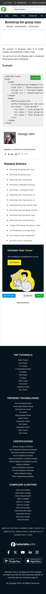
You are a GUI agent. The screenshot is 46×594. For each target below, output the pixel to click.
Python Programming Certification (23, 476)
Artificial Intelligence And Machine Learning (23, 461)
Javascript (33, 16)
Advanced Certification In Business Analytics (22, 458)
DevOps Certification (23, 464)
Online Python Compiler (23, 493)
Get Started (14, 262)
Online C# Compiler (23, 505)
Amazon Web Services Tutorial (23, 406)
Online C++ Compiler (23, 502)
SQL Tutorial (23, 390)
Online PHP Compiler (23, 508)
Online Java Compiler (23, 490)
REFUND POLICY (36, 532)
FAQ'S (30, 535)
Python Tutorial (23, 360)
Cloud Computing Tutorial (23, 403)
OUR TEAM (14, 528)
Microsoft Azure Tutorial (23, 409)
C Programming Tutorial (23, 369)
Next (39, 296)
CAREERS (23, 528)
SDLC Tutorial (23, 430)
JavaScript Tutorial (23, 387)
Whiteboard (20, 3)
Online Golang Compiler (23, 496)
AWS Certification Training (23, 473)
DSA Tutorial (23, 424)
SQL (7, 16)
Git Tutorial (22, 412)
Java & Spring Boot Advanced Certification (23, 450)
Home (8, 3)
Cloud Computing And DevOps (23, 455)
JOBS (31, 528)
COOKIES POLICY (20, 535)
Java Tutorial (23, 363)
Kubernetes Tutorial (23, 421)
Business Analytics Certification (23, 447)
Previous (28, 296)
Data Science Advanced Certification (23, 453)
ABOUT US (5, 528)
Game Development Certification (23, 467)
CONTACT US (39, 528)
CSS (23, 16)
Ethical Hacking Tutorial (23, 415)
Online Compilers (37, 3)
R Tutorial (23, 378)
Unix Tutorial (23, 433)
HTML (15, 16)
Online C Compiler (23, 499)
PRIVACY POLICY (22, 532)
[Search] (29, 9)
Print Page (9, 296)
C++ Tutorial (23, 366)
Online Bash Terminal (23, 514)
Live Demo (35, 78)
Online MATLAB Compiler (23, 511)
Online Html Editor (23, 520)
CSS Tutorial (23, 384)
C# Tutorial (22, 372)
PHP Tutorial (23, 375)
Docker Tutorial (23, 418)
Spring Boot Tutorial (23, 427)
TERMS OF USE (8, 532)
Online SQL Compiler (23, 517)
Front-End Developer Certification (23, 470)
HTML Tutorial (23, 381)
